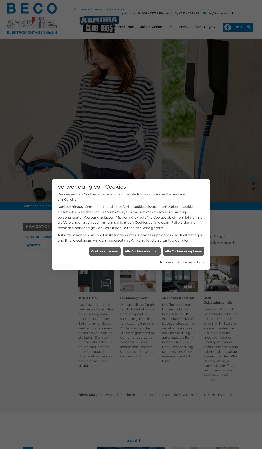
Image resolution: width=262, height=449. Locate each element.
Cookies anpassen (104, 247)
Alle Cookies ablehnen (141, 247)
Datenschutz (193, 258)
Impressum (169, 258)
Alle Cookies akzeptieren (183, 247)
